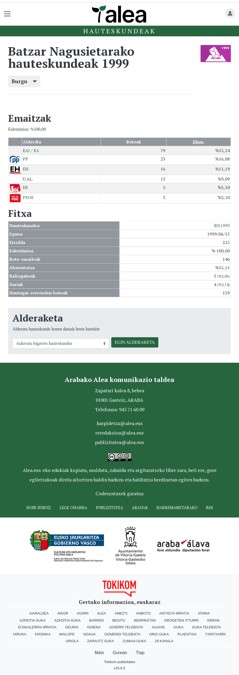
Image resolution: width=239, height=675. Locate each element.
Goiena (94, 627)
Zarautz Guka (100, 641)
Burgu (24, 81)
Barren (96, 620)
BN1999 (222, 226)
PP (25, 159)
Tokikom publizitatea (119, 662)
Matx (99, 652)
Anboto (143, 613)
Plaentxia (187, 634)
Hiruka (19, 634)
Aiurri (83, 613)
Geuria (71, 627)
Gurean (120, 652)
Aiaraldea (39, 613)
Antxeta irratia (174, 613)
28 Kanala (164, 641)
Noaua (89, 634)
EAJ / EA (31, 150)
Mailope (67, 634)
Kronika (43, 634)
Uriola (72, 641)
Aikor (62, 613)
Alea (101, 613)
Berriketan (145, 620)
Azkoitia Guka (67, 620)
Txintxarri (215, 634)
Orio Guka (159, 634)
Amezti (121, 613)
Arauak (140, 507)
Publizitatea (109, 507)
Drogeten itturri (181, 620)
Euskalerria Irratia (37, 627)
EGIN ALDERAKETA (135, 342)
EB (25, 187)
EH (25, 169)
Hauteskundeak (119, 31)
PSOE (28, 197)
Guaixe (158, 627)
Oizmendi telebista (122, 634)
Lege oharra (73, 507)
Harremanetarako (176, 507)
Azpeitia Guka (32, 620)
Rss (209, 507)
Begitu (118, 620)
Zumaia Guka (134, 641)
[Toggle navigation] (7, 14)
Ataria (204, 613)
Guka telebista (206, 627)
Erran (213, 620)
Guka (178, 627)
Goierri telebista (126, 627)
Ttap (140, 652)
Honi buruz (38, 507)
